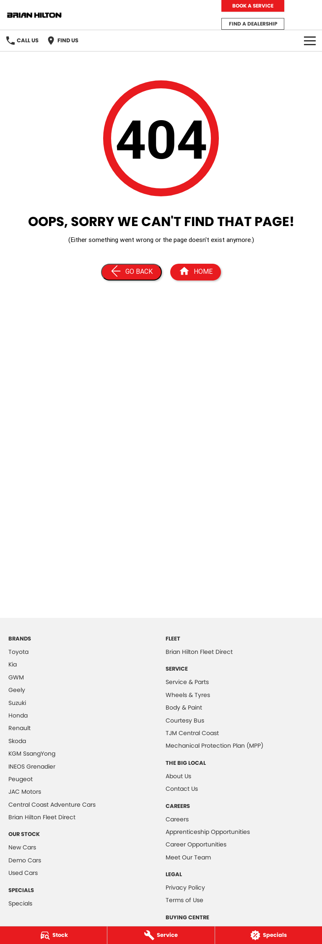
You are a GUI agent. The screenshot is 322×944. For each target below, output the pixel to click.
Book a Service (252, 5)
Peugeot (20, 779)
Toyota (18, 652)
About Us (178, 776)
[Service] (160, 935)
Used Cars (23, 873)
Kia (12, 664)
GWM (16, 677)
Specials (20, 903)
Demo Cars (24, 860)
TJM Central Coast (192, 733)
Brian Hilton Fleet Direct (41, 817)
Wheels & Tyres (188, 695)
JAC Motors (24, 791)
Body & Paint (184, 707)
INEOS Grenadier (31, 766)
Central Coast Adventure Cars (52, 804)
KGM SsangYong (31, 753)
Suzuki (17, 703)
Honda (18, 715)
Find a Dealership (253, 23)
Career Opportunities (196, 844)
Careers (177, 819)
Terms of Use (184, 900)
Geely (16, 690)
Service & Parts (187, 682)
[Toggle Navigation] (310, 40)
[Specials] (268, 935)
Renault (19, 728)
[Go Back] (131, 272)
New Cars (22, 847)
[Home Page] (195, 272)
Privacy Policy (185, 887)
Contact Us (182, 789)
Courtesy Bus (185, 720)
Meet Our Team (188, 857)
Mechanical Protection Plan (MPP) (214, 745)
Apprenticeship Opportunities (208, 832)
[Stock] (53, 935)
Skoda (17, 741)
